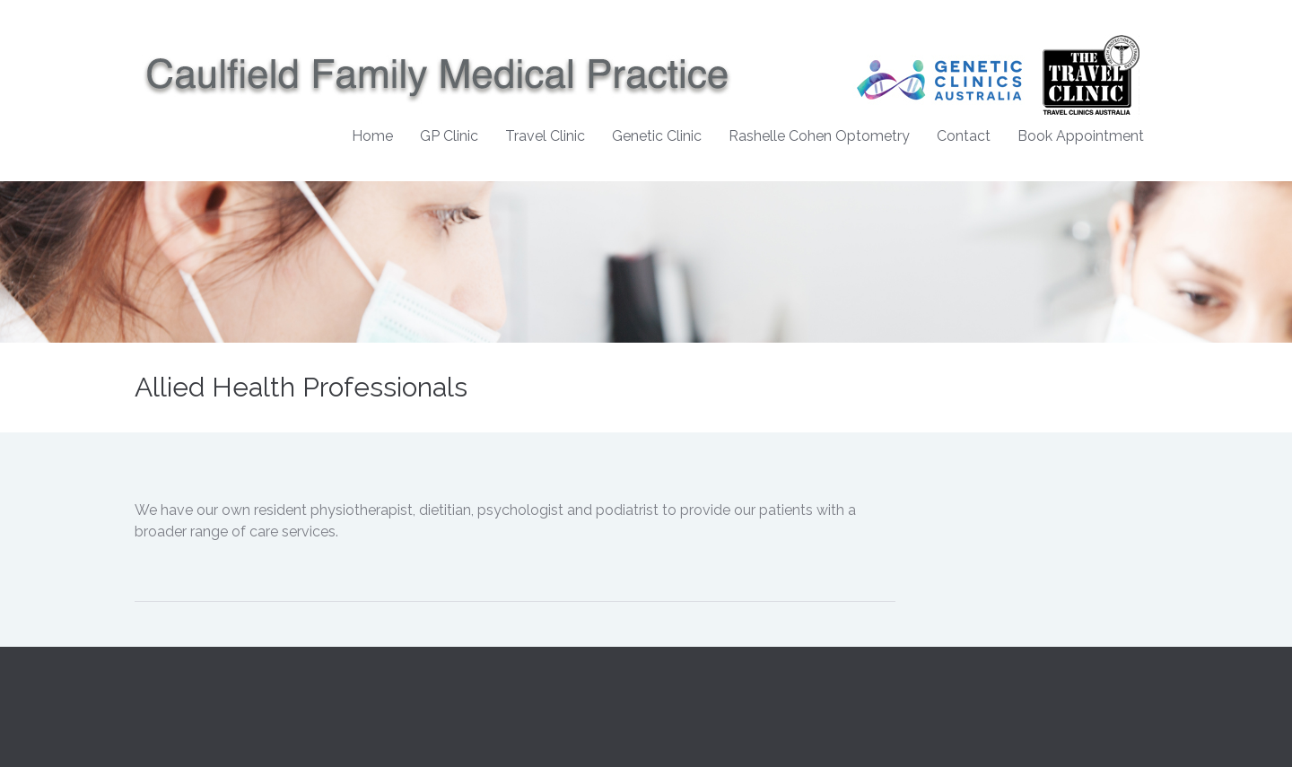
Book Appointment (1080, 135)
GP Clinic (449, 135)
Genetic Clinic (657, 135)
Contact (964, 135)
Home (372, 135)
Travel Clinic (545, 135)
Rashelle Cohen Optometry (819, 135)
